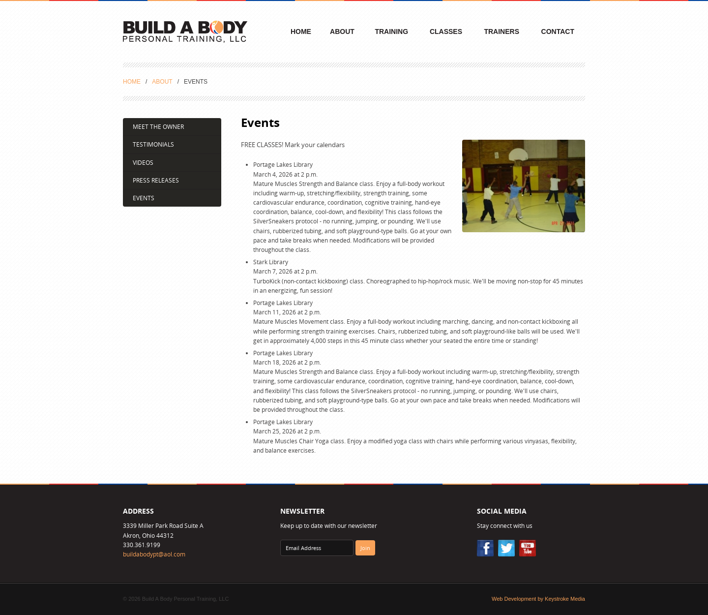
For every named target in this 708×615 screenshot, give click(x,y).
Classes (446, 31)
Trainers (501, 31)
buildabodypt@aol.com (154, 554)
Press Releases (156, 180)
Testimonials (153, 144)
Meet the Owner (158, 127)
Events (143, 198)
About (342, 31)
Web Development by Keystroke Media (538, 599)
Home (301, 31)
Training (391, 31)
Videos (143, 162)
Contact (557, 31)
